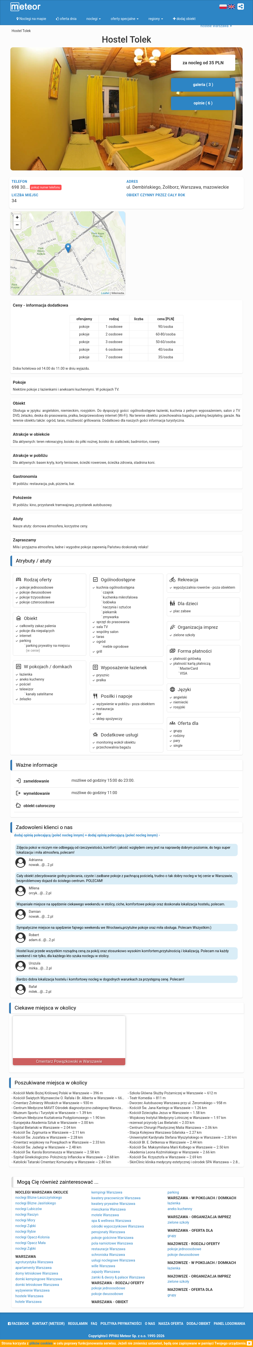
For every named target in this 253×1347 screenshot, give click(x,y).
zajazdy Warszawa (105, 1272)
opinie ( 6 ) (203, 103)
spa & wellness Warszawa (111, 1221)
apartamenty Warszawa (33, 1268)
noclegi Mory (25, 1220)
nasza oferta (170, 1324)
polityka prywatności (121, 1324)
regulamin (77, 1324)
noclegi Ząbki (25, 1226)
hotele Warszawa (28, 1302)
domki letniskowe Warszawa (37, 1285)
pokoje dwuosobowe (107, 1294)
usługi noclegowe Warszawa (113, 1260)
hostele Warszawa (29, 1296)
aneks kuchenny (180, 1209)
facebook (18, 1324)
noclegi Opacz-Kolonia (32, 1237)
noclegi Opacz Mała (30, 1243)
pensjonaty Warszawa (108, 1232)
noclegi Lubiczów (28, 1209)
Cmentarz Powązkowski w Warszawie (69, 1061)
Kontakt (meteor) (48, 1324)
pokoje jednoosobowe (108, 1288)
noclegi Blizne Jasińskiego (35, 1203)
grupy (172, 1236)
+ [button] (17, 218)
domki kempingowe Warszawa (38, 1279)
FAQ (94, 1324)
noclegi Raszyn (26, 1214)
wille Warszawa (103, 1266)
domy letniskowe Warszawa (36, 1273)
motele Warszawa (105, 1215)
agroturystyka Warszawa (34, 1262)
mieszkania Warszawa (108, 1209)
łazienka (174, 1203)
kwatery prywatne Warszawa (113, 1204)
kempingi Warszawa (106, 1192)
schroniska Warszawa (108, 1255)
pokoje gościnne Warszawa (112, 1238)
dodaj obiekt (199, 1324)
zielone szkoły (178, 1222)
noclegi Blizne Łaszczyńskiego (38, 1197)
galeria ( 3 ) (203, 84)
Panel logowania (229, 1324)
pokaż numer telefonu (45, 187)
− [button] (17, 225)
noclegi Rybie (25, 1231)
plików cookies (40, 1343)
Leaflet (105, 293)
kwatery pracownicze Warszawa (116, 1198)
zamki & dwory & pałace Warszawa (118, 1277)
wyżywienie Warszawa (32, 1290)
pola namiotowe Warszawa (112, 1243)
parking (173, 1192)
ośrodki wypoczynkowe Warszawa (117, 1226)
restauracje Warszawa (108, 1249)
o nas (150, 1324)
